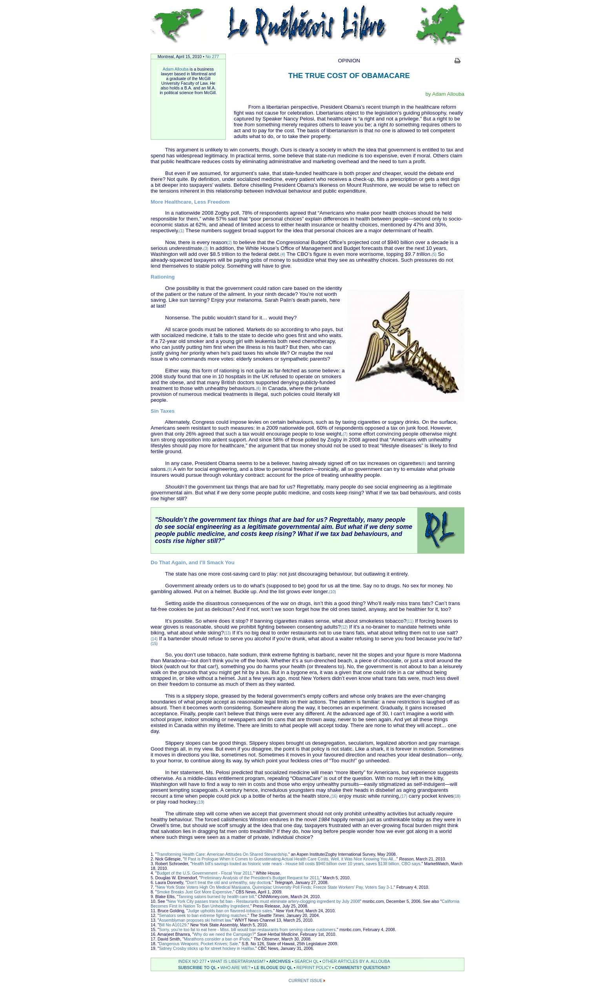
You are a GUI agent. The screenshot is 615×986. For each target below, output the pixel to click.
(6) (258, 388)
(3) (206, 248)
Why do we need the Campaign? (224, 934)
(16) (334, 796)
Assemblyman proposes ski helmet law (195, 920)
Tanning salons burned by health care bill (216, 896)
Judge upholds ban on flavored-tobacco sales (230, 910)
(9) (169, 469)
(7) (345, 434)
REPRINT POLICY (314, 967)
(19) (200, 802)
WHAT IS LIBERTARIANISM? (237, 961)
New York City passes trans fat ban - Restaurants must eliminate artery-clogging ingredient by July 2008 (263, 901)
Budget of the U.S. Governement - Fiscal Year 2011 (204, 873)
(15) (154, 644)
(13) (227, 633)
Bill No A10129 (173, 924)
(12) (344, 627)
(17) (403, 796)
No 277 (212, 56)
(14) (154, 639)
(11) (409, 621)
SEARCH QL (306, 961)
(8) (423, 463)
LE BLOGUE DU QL (273, 967)
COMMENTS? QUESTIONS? (362, 967)
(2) (229, 243)
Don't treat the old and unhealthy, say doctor (227, 882)
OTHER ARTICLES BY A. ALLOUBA (356, 961)
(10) (332, 592)
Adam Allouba (176, 69)
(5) (434, 254)
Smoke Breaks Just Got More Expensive (194, 891)
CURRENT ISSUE (306, 980)
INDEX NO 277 (192, 961)
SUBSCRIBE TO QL (197, 967)
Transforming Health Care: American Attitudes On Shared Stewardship (222, 854)
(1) (181, 231)
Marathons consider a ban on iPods (217, 939)
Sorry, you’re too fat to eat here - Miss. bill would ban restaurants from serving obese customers (247, 929)
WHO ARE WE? (235, 967)
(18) (456, 796)
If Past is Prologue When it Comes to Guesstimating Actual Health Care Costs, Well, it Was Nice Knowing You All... (290, 859)
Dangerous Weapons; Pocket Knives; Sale (198, 943)
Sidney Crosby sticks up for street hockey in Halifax (206, 948)
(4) (282, 254)
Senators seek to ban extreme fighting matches (203, 915)
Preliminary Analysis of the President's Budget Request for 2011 (260, 877)
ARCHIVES (280, 961)
